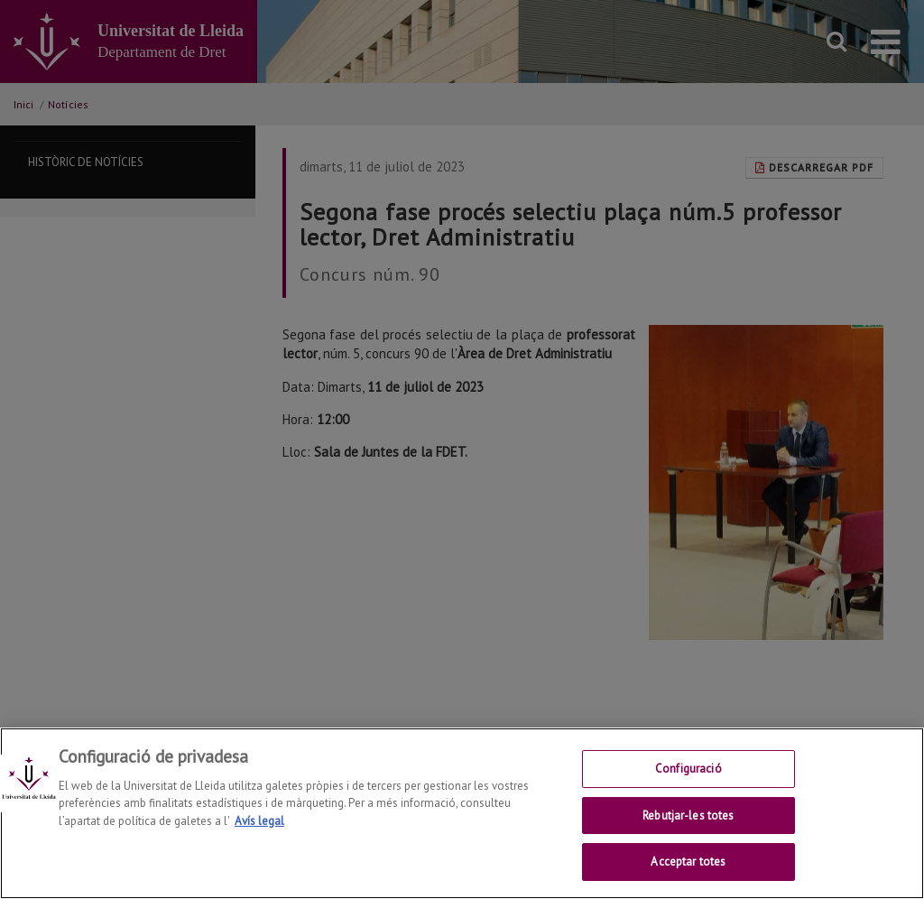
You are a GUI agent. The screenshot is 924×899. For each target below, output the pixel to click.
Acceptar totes (688, 878)
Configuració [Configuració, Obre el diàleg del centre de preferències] (688, 784)
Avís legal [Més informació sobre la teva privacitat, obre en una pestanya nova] (259, 837)
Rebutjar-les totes (688, 831)
